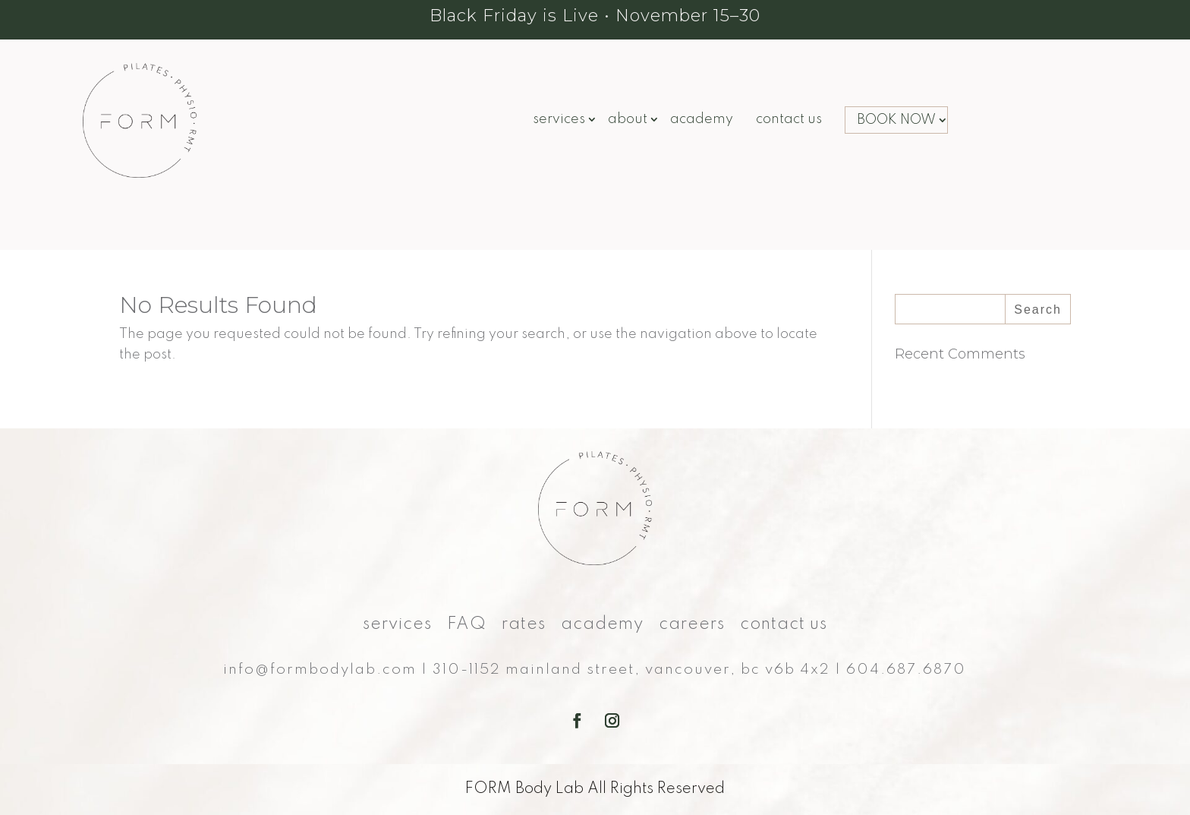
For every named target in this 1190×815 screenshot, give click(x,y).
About (627, 120)
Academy (701, 120)
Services (559, 120)
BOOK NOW (896, 120)
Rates (524, 626)
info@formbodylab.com (320, 669)
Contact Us (789, 120)
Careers (692, 626)
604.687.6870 (906, 669)
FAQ (466, 626)
